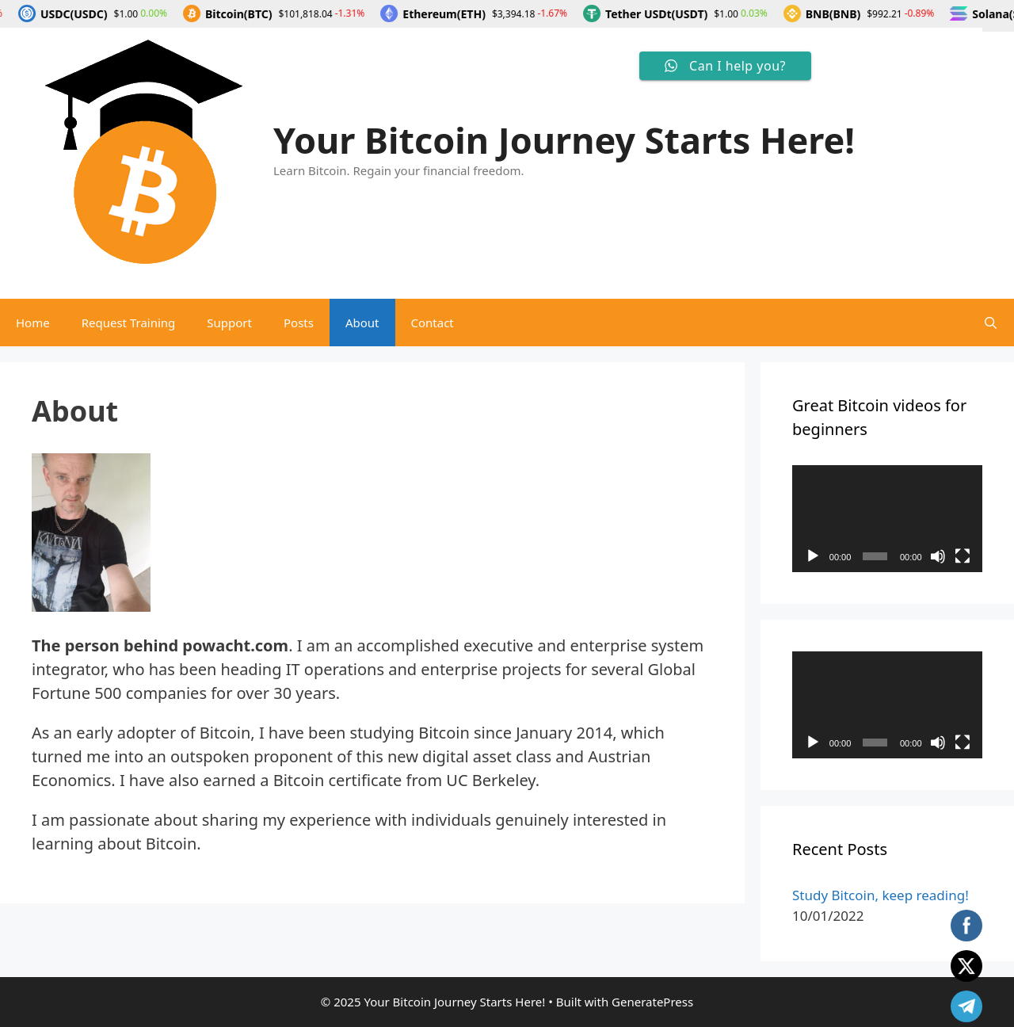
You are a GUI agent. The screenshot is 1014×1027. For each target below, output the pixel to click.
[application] (887, 518)
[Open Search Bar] (990, 322)
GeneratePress (652, 1002)
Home (33, 322)
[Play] (813, 556)
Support (229, 322)
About (362, 322)
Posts (299, 322)
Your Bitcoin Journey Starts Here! (564, 140)
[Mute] (938, 556)
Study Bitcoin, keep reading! (880, 895)
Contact (432, 322)
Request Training (129, 322)
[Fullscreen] (962, 556)
